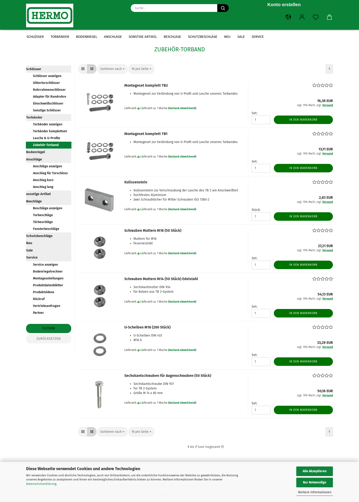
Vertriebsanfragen (46, 306)
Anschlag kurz (43, 180)
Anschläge (113, 37)
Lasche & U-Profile (46, 138)
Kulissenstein (135, 182)
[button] (288, 17)
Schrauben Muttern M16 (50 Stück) (152, 230)
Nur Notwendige (314, 482)
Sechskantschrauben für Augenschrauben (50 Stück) (167, 375)
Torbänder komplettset (50, 131)
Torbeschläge (43, 215)
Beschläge (172, 37)
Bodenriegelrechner (48, 271)
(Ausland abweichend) (182, 108)
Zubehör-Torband (46, 145)
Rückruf (39, 299)
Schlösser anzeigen (47, 76)
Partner (38, 313)
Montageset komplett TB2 (146, 85)
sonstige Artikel (143, 37)
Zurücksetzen (48, 339)
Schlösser (35, 37)
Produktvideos (43, 292)
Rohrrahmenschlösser (49, 90)
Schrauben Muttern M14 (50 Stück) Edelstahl (161, 279)
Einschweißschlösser (48, 103)
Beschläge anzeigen (47, 208)
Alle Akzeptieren (314, 471)
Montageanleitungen (48, 278)
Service (258, 37)
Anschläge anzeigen (47, 166)
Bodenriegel (86, 37)
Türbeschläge (43, 222)
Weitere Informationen (314, 492)
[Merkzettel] (316, 17)
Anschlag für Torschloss (50, 173)
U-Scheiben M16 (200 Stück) (147, 327)
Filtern (48, 328)
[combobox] (112, 69)
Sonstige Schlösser (47, 110)
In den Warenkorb (303, 119)
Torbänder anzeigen (47, 124)
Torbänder (60, 37)
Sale (241, 37)
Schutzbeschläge (202, 37)
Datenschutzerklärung (41, 483)
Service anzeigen (45, 265)
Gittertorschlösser (46, 83)
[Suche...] (223, 8)
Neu (227, 37)
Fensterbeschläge (46, 229)
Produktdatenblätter (48, 285)
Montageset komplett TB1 (145, 134)
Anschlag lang (43, 187)
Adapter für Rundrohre (49, 97)
